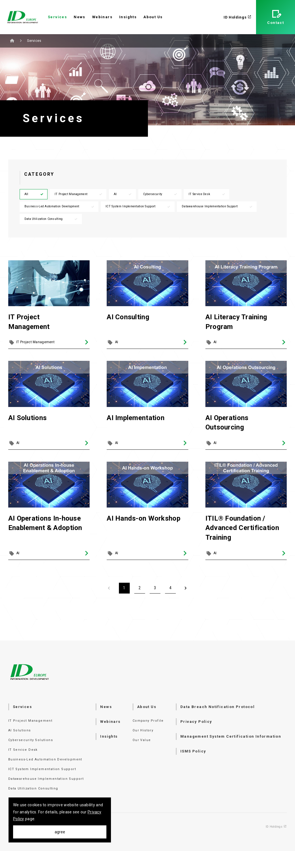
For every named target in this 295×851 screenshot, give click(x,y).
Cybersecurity (160, 194)
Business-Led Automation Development (59, 206)
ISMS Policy (193, 751)
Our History (143, 730)
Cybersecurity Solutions (30, 740)
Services (57, 17)
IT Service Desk (207, 194)
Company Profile (148, 721)
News (79, 17)
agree (60, 832)
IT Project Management (79, 194)
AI (123, 194)
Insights (128, 17)
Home (12, 41)
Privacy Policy (196, 721)
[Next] (185, 588)
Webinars (102, 17)
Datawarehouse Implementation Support (217, 206)
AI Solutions (19, 730)
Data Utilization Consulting (51, 219)
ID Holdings (237, 17)
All (34, 194)
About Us (152, 17)
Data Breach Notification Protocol (217, 707)
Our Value (142, 740)
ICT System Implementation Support (138, 206)
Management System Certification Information (230, 736)
